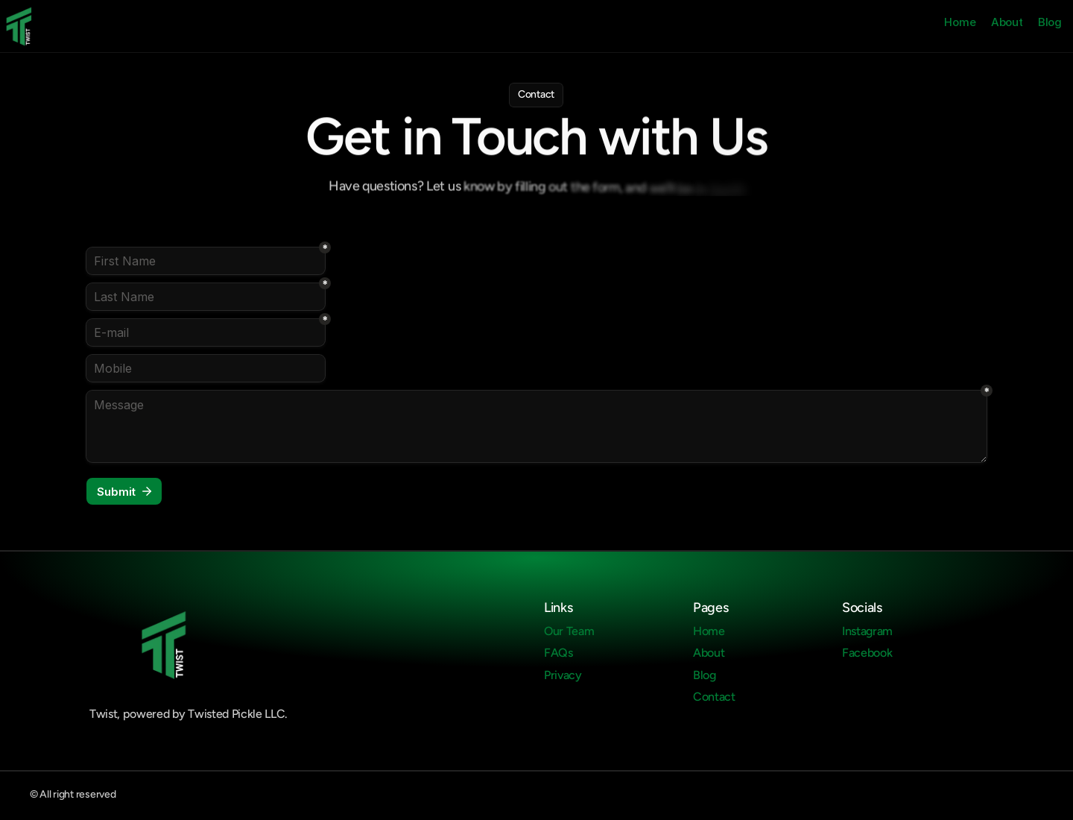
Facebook (867, 653)
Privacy (563, 675)
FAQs (558, 653)
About (1007, 22)
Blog (1050, 22)
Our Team (569, 631)
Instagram (867, 631)
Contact (714, 697)
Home (959, 22)
